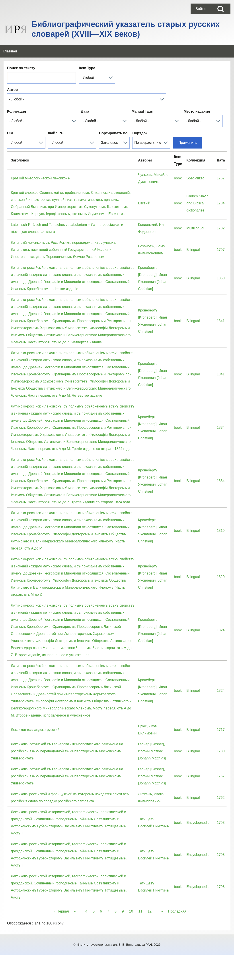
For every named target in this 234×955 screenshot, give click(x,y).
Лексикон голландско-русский (35, 730)
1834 (221, 427)
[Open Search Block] (220, 9)
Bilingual (193, 250)
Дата (85, 111)
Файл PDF (57, 133)
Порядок (139, 133)
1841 (221, 321)
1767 (221, 178)
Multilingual (195, 228)
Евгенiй (144, 203)
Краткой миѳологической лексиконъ (40, 178)
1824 (221, 630)
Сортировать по (113, 133)
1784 (221, 203)
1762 (221, 797)
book (178, 178)
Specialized (195, 178)
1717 (221, 730)
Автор (12, 90)
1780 (221, 751)
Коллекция (16, 111)
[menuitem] (201, 9)
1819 (221, 530)
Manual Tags (142, 111)
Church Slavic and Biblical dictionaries (197, 203)
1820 (221, 577)
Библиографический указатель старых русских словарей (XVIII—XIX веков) (125, 29)
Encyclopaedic (197, 822)
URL (10, 133)
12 (151, 910)
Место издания (197, 111)
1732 (221, 228)
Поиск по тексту (21, 68)
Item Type (87, 68)
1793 (221, 822)
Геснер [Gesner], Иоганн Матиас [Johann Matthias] (152, 751)
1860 (221, 278)
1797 (221, 250)
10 (132, 910)
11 (141, 910)
